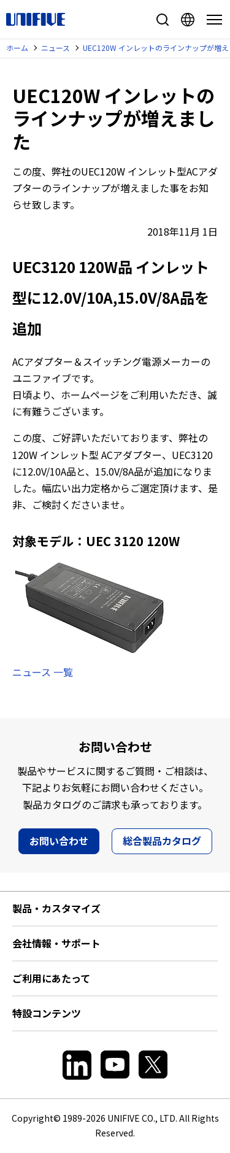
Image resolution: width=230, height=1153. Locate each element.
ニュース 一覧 (42, 672)
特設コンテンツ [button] (46, 1013)
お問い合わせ (58, 840)
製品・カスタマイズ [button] (56, 908)
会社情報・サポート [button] (56, 943)
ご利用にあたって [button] (51, 978)
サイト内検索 (162, 19)
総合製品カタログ (162, 840)
